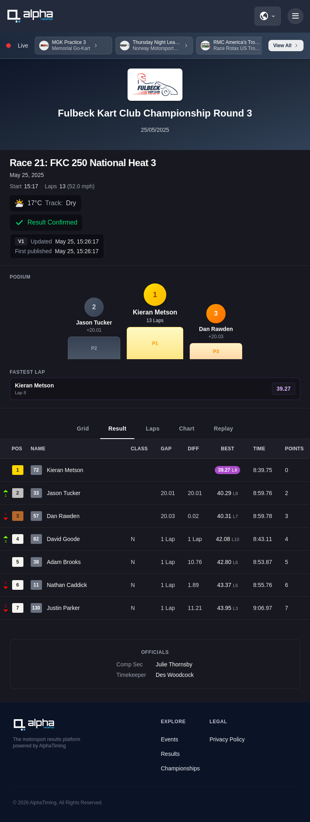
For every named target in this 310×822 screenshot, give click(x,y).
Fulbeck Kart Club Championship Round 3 (155, 113)
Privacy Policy (227, 739)
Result (117, 432)
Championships (180, 768)
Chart (186, 432)
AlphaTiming (43, 802)
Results (170, 754)
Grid (83, 432)
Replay (223, 432)
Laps (153, 432)
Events (169, 739)
